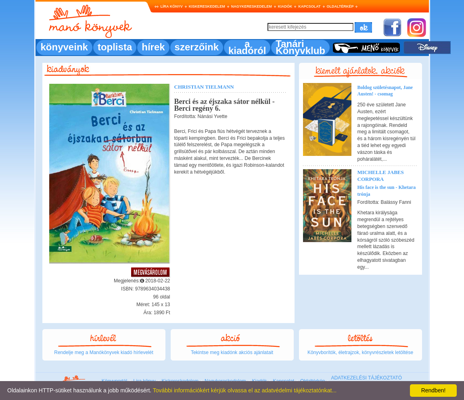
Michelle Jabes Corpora (380, 175)
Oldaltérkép (340, 6)
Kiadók (285, 6)
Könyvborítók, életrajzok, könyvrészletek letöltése (360, 352)
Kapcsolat (309, 6)
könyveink (64, 46)
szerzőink (197, 46)
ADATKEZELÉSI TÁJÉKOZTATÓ (366, 378)
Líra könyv (172, 6)
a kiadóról (247, 47)
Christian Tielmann (204, 87)
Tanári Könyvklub (300, 47)
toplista (115, 46)
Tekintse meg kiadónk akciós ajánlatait (232, 352)
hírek (153, 46)
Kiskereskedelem (207, 6)
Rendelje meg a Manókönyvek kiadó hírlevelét (103, 352)
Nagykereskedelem (251, 6)
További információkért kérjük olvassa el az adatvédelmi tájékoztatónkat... (245, 390)
